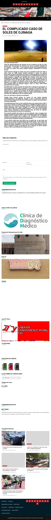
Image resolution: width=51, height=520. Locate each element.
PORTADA (4, 501)
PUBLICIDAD (15, 510)
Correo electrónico (29, 163)
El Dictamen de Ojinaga (25, 11)
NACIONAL (5, 465)
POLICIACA (4, 507)
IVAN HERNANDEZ (13, 35)
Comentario (6, 144)
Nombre (5, 162)
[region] (25, 220)
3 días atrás (6, 450)
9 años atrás (6, 35)
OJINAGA (4, 487)
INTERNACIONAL (6, 510)
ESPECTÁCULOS (19, 507)
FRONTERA (16, 504)
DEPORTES (5, 26)
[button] (4, 220)
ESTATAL (37, 465)
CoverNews (33, 517)
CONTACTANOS (6, 513)
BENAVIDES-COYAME (31, 465)
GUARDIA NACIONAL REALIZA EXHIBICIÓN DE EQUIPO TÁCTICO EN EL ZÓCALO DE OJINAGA (13, 492)
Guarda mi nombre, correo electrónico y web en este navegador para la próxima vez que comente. (24, 178)
